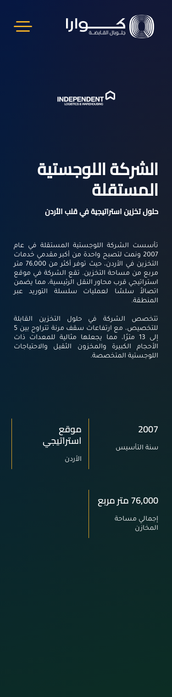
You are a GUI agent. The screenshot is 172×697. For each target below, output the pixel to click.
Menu (23, 26)
